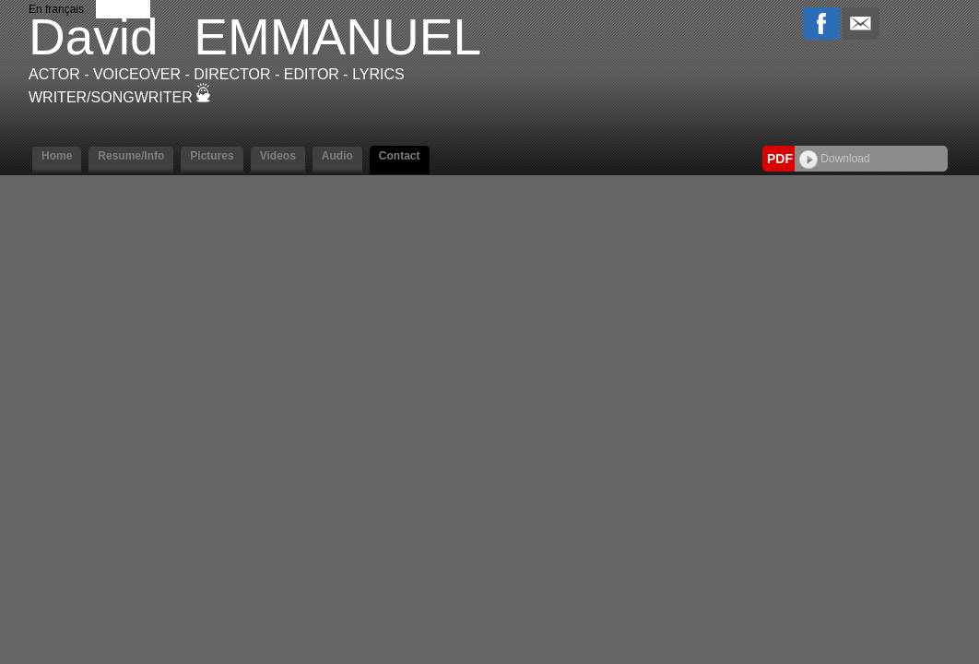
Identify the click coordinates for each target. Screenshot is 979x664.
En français (56, 9)
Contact (399, 155)
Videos (278, 155)
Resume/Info (131, 155)
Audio (337, 155)
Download (834, 158)
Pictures (211, 155)
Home (56, 155)
